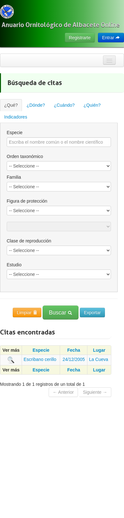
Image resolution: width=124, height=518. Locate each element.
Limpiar (27, 312)
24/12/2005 (74, 359)
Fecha (73, 350)
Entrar (111, 37)
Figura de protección (27, 201)
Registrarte (80, 37)
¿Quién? (92, 105)
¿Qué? (11, 105)
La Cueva (98, 359)
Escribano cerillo (40, 359)
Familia (14, 177)
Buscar (60, 312)
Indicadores (15, 116)
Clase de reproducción (29, 240)
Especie (15, 132)
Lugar (99, 350)
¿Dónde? (36, 105)
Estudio (14, 264)
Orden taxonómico (25, 156)
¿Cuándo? (64, 105)
